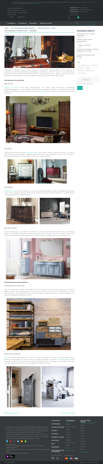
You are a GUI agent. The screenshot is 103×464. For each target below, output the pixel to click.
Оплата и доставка (12, 12)
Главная (6, 28)
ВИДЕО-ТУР (21, 17)
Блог (15, 14)
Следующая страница (67, 413)
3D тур (12, 17)
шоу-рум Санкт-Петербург (85, 9)
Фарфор (68, 440)
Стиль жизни (81, 73)
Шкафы (68, 429)
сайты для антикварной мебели (90, 462)
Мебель (94, 65)
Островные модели (64, 359)
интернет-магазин (82, 11)
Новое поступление (46, 23)
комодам (41, 91)
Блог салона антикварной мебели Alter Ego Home (23, 28)
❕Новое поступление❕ (84, 45)
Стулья (68, 445)
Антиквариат (90, 70)
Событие (88, 68)
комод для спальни (32, 152)
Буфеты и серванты (71, 426)
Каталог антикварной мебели (14, 8)
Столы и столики (70, 442)
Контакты (25, 12)
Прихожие (83, 446)
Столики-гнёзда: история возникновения (84, 40)
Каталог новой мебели (13, 10)
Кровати (82, 441)
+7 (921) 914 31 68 (73, 11)
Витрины (68, 432)
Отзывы (20, 12)
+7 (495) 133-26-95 (73, 7)
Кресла (82, 438)
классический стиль (84, 65)
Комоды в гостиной (11, 87)
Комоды (6, 357)
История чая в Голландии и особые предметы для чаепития (87, 50)
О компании (23, 10)
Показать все (69, 450)
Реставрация (22, 23)
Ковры (82, 449)
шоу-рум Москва (83, 7)
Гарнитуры (69, 434)
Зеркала (68, 437)
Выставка (81, 70)
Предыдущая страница (12, 413)
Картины (82, 425)
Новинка (80, 68)
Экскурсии (10, 14)
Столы (82, 433)
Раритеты (68, 424)
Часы (67, 448)
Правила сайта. (36, 3)
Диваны (82, 430)
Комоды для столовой (11, 191)
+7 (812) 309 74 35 (73, 9)
